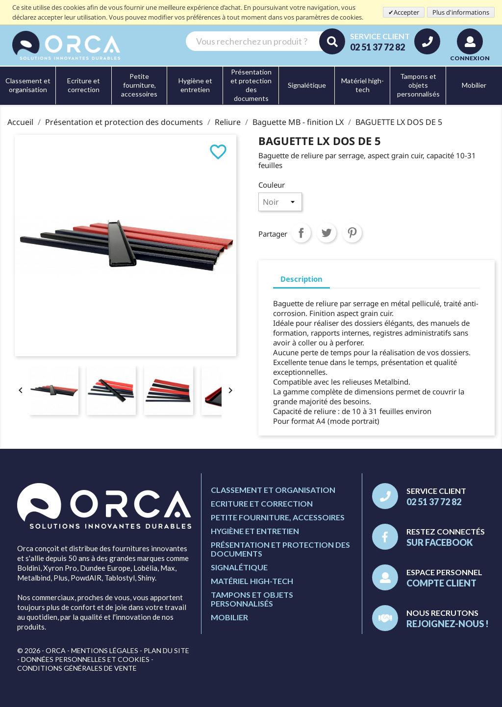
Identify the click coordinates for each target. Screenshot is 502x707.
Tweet (326, 233)
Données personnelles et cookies (85, 659)
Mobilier (229, 617)
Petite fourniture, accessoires (278, 517)
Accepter (406, 12)
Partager (301, 233)
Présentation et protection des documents (280, 549)
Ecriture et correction (262, 503)
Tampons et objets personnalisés (252, 599)
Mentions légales (104, 650)
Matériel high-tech (252, 580)
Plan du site (166, 650)
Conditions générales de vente (77, 668)
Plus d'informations (460, 12)
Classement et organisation (273, 489)
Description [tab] (301, 279)
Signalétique (239, 567)
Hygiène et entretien (255, 531)
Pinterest (352, 233)
